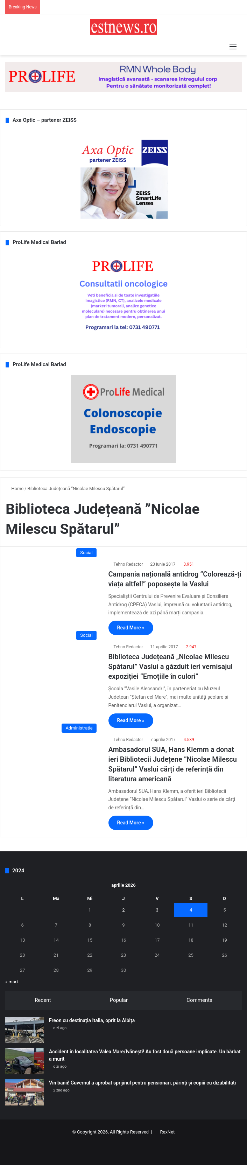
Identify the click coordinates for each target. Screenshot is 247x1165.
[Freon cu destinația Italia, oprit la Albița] (24, 1030)
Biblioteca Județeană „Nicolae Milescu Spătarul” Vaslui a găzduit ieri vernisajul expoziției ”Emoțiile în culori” (170, 667)
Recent (43, 1000)
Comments (199, 1000)
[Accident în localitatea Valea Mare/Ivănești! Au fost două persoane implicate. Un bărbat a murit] (24, 1061)
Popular (119, 1000)
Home (14, 488)
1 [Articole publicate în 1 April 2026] (90, 910)
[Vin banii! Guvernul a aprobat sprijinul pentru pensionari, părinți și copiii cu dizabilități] (24, 1092)
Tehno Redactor (128, 564)
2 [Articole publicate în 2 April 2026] (123, 910)
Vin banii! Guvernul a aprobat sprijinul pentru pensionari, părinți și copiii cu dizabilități (142, 1083)
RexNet (167, 1132)
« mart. (12, 981)
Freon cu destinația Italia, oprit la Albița (92, 1020)
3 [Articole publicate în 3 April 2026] (157, 910)
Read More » (130, 627)
